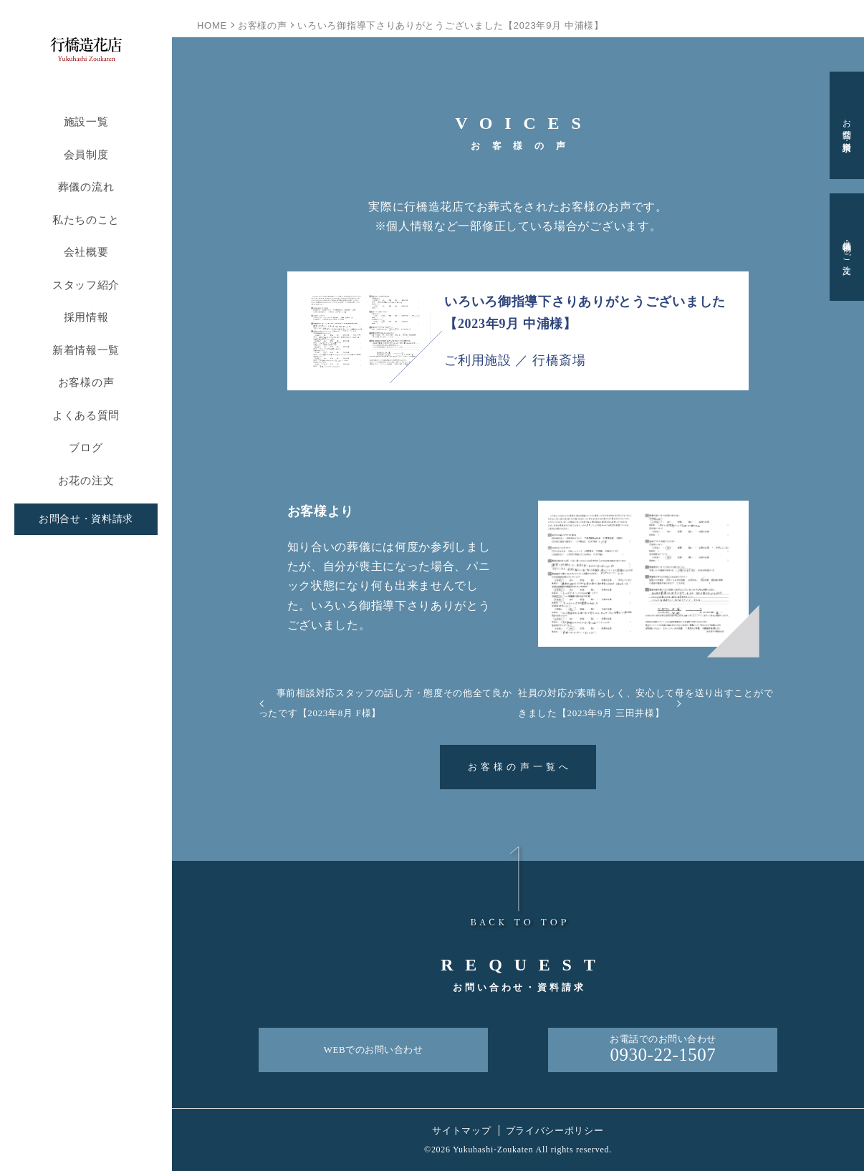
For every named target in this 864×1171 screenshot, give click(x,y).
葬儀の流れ (86, 186)
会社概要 (86, 252)
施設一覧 (86, 121)
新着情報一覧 (86, 350)
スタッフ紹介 (86, 285)
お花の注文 (86, 480)
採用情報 (86, 317)
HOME (212, 25)
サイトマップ (461, 1130)
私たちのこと (86, 219)
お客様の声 (86, 382)
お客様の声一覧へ (520, 766)
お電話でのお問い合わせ (663, 1049)
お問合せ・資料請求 (86, 518)
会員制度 (86, 154)
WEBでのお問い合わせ (373, 1049)
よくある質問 (86, 415)
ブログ (85, 447)
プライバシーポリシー (555, 1130)
